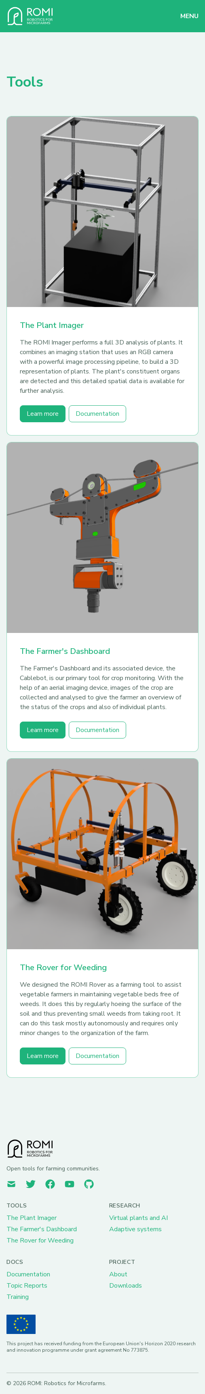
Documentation (97, 413)
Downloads (125, 1285)
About (118, 1274)
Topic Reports (26, 1285)
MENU (189, 16)
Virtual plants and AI (138, 1218)
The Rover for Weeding (63, 967)
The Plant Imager (52, 325)
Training (17, 1296)
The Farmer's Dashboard (65, 651)
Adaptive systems (135, 1229)
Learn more (43, 413)
